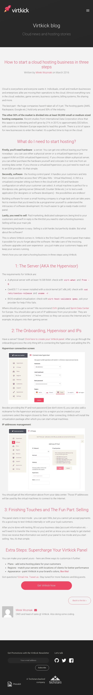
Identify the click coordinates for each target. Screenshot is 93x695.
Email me (23, 577)
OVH (54, 308)
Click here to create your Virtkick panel (44, 339)
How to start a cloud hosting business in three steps (46, 64)
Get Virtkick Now (46, 585)
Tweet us (34, 577)
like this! (64, 571)
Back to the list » (80, 600)
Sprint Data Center (79, 308)
